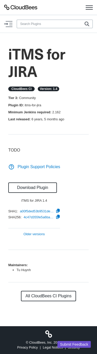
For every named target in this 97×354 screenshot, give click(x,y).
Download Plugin (32, 187)
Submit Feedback (74, 344)
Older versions (34, 234)
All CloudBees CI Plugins (49, 296)
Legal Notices (53, 347)
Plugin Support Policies (34, 167)
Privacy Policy (27, 347)
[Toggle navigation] (89, 7)
